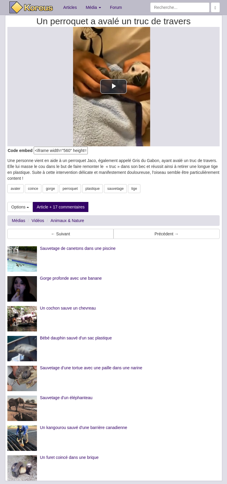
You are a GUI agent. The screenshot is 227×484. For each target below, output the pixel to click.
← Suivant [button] (60, 234)
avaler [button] (15, 189)
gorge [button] (50, 189)
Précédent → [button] (167, 234)
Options (20, 207)
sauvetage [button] (115, 189)
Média (93, 7)
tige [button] (134, 189)
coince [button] (33, 189)
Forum (116, 7)
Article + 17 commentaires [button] (61, 207)
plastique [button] (92, 189)
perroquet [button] (70, 189)
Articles (70, 7)
